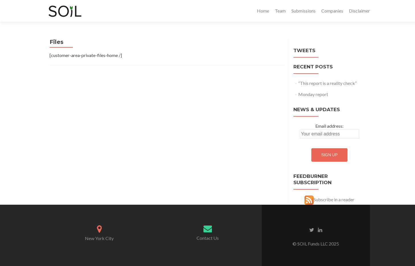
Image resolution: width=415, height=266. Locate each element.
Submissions (303, 10)
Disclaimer (359, 10)
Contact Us (208, 238)
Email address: (329, 126)
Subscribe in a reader (334, 199)
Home (263, 10)
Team (280, 10)
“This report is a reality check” (327, 83)
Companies (332, 10)
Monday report (313, 94)
